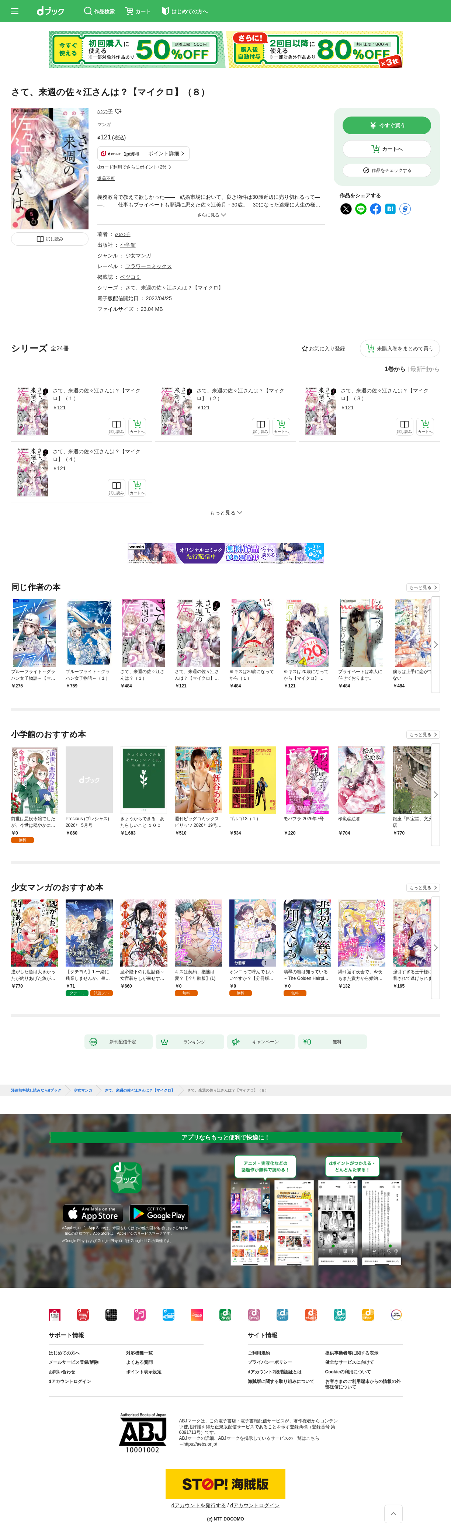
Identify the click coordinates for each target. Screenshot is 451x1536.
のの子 (105, 111)
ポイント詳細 (163, 153)
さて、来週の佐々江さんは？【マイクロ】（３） (385, 394)
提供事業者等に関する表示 (351, 1353)
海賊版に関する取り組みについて (281, 1381)
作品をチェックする (392, 170)
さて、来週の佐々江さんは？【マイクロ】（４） (96, 455)
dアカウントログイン (70, 1381)
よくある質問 (139, 1362)
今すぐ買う (392, 125)
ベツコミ (130, 277)
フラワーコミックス (148, 266)
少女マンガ (138, 256)
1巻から (395, 369)
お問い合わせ (62, 1371)
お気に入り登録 (327, 348)
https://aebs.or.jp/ (200, 1444)
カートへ (392, 149)
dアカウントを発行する (198, 1505)
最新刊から (425, 369)
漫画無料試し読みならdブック (36, 1090)
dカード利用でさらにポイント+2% (131, 167)
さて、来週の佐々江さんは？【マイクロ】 (174, 288)
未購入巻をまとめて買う (405, 348)
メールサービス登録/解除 (73, 1362)
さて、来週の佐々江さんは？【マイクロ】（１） (96, 394)
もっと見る (420, 587)
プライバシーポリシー (270, 1362)
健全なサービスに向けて (349, 1362)
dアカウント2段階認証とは (275, 1371)
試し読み (54, 239)
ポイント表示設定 (144, 1371)
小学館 (128, 245)
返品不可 (106, 178)
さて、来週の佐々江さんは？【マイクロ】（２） (240, 394)
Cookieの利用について (348, 1371)
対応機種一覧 (139, 1353)
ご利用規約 (259, 1353)
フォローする (118, 111)
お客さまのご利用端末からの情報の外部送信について (362, 1384)
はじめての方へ (64, 1353)
